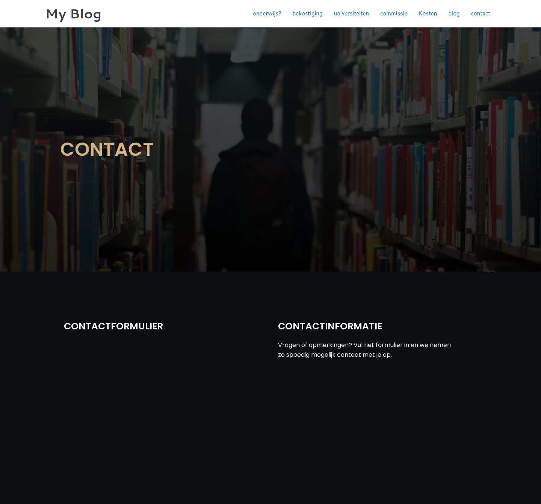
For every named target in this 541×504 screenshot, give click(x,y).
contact (480, 13)
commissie (393, 13)
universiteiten (351, 13)
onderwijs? (267, 13)
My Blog (73, 13)
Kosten (428, 13)
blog (453, 13)
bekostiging (307, 13)
